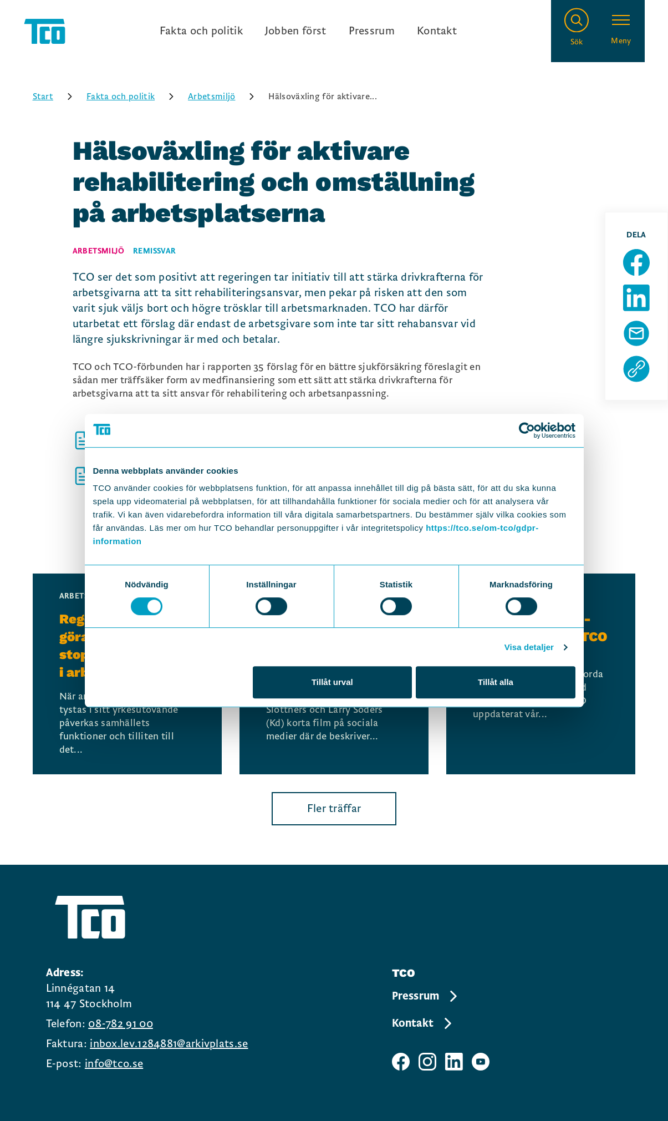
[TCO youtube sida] (480, 1062)
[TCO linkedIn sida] (454, 1062)
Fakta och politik (201, 31)
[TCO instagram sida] (427, 1062)
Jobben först (296, 31)
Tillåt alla (495, 682)
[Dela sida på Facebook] (636, 262)
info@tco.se (114, 1064)
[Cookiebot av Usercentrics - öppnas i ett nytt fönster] (526, 430)
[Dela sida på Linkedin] (636, 298)
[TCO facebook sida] (401, 1062)
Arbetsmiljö (225, 96)
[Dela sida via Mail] (636, 333)
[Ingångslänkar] (308, 31)
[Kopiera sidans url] (636, 369)
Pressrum (372, 31)
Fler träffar (334, 808)
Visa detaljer (529, 647)
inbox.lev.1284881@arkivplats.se (169, 1044)
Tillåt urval (332, 682)
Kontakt (437, 31)
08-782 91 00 (120, 1024)
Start (56, 96)
